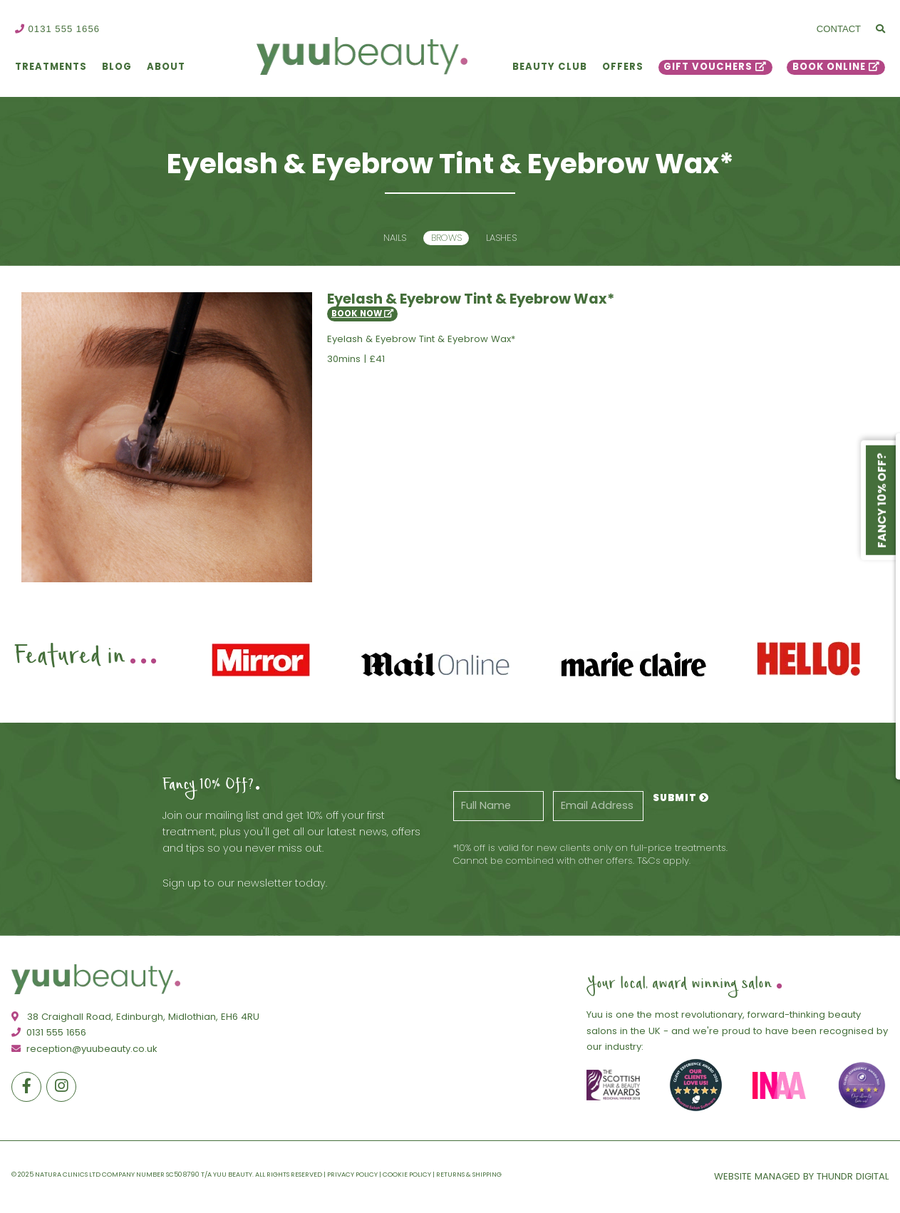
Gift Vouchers (707, 66)
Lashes (501, 237)
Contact (839, 29)
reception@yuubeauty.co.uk (84, 1048)
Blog (117, 66)
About (166, 66)
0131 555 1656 (57, 29)
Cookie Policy (407, 1174)
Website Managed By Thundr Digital (801, 1176)
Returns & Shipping (469, 1174)
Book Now (362, 313)
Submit (681, 798)
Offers (622, 66)
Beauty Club (549, 66)
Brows (446, 237)
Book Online (829, 66)
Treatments (51, 66)
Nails (394, 237)
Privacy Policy (352, 1174)
